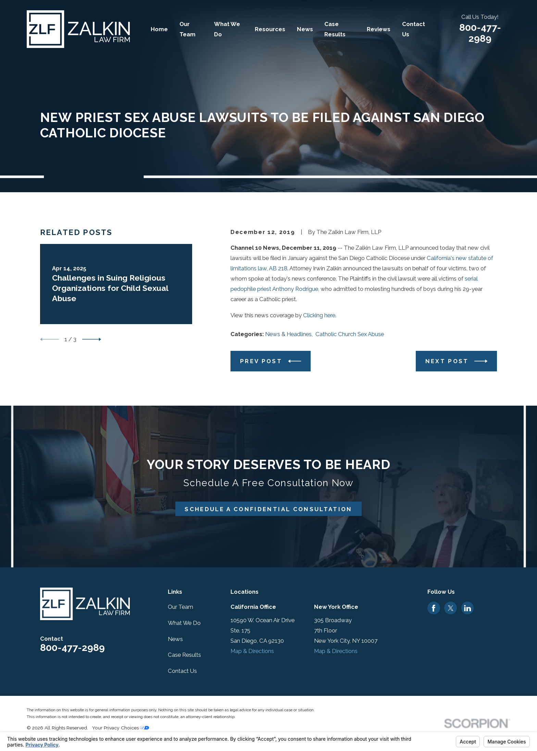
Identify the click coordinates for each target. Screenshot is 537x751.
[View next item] (91, 339)
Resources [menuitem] (270, 29)
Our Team (180, 606)
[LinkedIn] (467, 608)
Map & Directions (252, 651)
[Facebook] (433, 608)
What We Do (184, 622)
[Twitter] (450, 608)
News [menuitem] (305, 29)
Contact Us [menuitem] (413, 29)
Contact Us (182, 670)
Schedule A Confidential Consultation (268, 509)
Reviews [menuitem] (378, 29)
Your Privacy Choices (120, 727)
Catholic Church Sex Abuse (349, 334)
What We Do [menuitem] (227, 29)
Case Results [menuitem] (335, 29)
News (175, 639)
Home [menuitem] (159, 29)
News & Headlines (288, 334)
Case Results (184, 654)
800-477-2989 (480, 33)
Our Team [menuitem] (187, 29)
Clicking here (319, 315)
